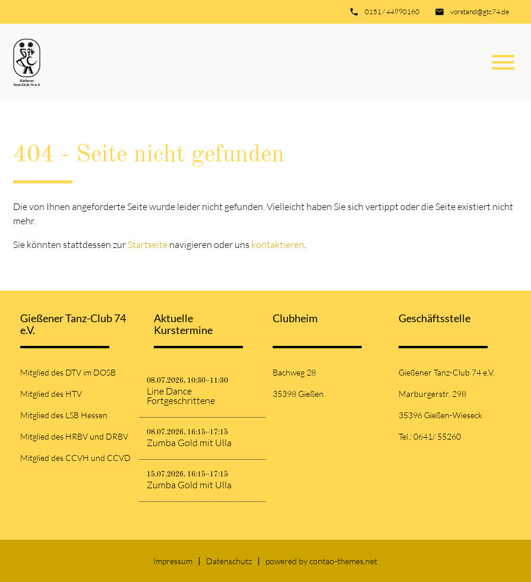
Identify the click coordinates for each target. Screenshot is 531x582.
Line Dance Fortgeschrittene (181, 395)
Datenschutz (229, 561)
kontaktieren (277, 244)
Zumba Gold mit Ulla (189, 442)
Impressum (172, 561)
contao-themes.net (343, 561)
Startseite (147, 244)
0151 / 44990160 (392, 11)
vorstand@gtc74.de (479, 11)
